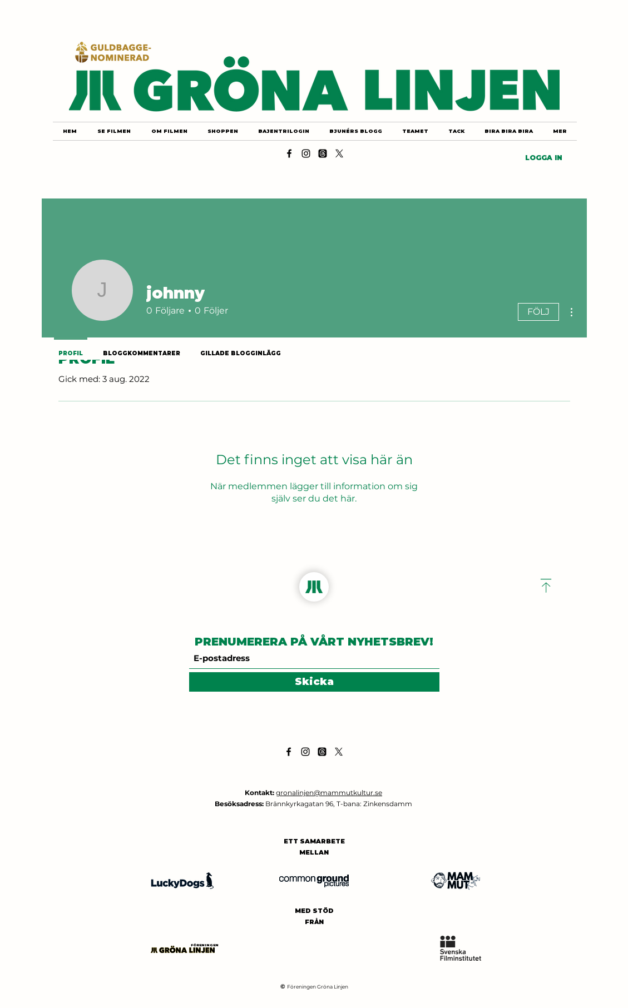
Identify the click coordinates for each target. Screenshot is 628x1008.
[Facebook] (289, 153)
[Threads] (322, 153)
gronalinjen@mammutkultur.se (329, 792)
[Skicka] (314, 682)
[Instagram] (305, 153)
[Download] (546, 585)
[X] (339, 153)
